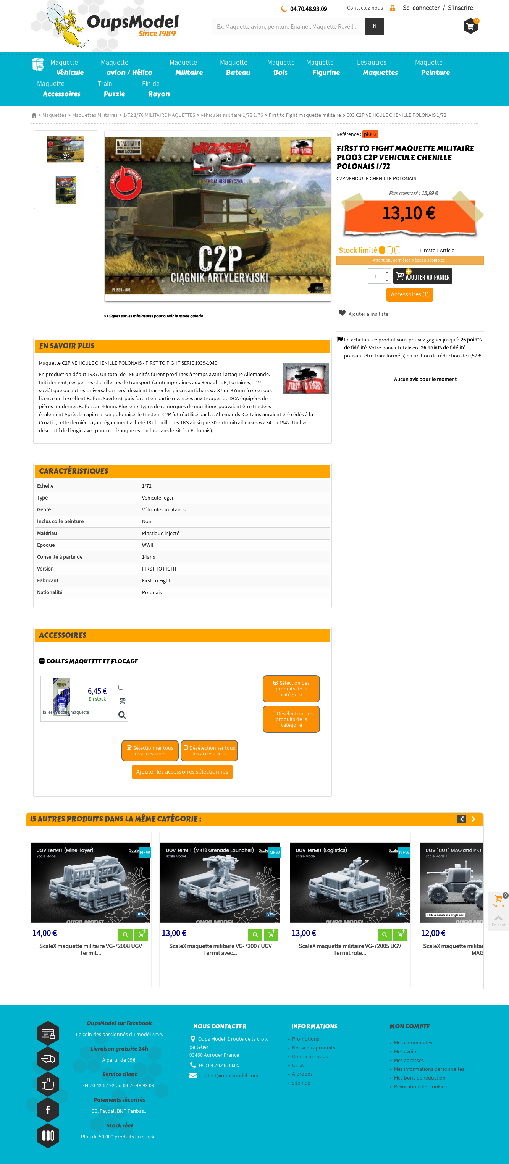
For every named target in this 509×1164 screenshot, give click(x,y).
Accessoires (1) (410, 294)
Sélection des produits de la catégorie (291, 688)
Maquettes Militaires (95, 115)
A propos (300, 1073)
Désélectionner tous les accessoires (209, 750)
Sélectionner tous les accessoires (150, 750)
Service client (119, 1074)
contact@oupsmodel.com (229, 1075)
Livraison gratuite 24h (119, 1049)
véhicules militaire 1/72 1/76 (232, 115)
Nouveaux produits (311, 1047)
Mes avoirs (403, 1051)
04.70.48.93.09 (308, 9)
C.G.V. (296, 1065)
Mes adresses (406, 1060)
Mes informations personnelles (426, 1068)
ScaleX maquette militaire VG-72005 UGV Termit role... (350, 950)
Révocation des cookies (418, 1086)
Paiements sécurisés (119, 1100)
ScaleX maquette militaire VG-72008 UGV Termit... (90, 950)
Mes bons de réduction (417, 1077)
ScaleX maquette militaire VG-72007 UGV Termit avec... (220, 950)
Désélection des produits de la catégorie (291, 719)
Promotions (303, 1038)
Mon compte (409, 1026)
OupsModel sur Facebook (119, 1023)
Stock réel (120, 1126)
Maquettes (54, 115)
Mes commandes (410, 1042)
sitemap (299, 1082)
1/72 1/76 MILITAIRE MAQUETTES (159, 115)
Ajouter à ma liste (363, 313)
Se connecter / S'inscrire (438, 7)
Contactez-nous (365, 7)
